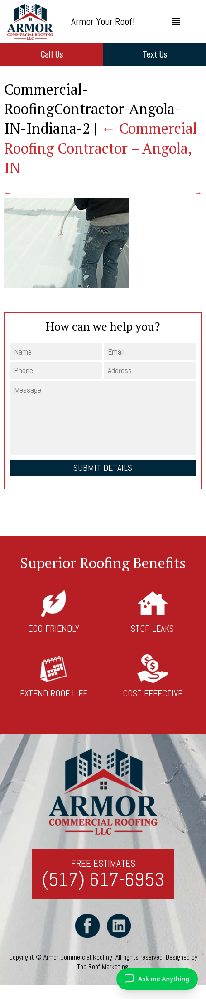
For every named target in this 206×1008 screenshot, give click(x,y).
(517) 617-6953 (103, 880)
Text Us (154, 54)
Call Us (51, 54)
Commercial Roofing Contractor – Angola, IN (100, 148)
